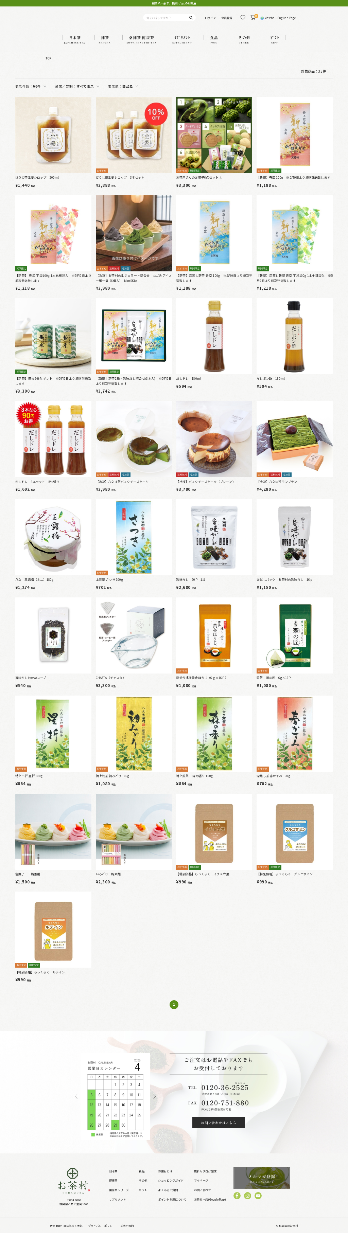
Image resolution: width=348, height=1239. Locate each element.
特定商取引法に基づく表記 (66, 1231)
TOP (48, 64)
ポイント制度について (172, 1205)
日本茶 (113, 1177)
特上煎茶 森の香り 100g (194, 781)
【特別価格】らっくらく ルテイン (40, 978)
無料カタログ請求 (205, 1177)
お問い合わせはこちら (218, 1128)
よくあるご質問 (168, 1195)
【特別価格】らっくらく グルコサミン (285, 880)
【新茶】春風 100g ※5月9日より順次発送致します (293, 183)
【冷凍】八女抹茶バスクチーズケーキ (122, 487)
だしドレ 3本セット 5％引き (37, 487)
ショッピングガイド (171, 1186)
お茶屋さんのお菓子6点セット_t (199, 183)
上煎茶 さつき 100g (109, 585)
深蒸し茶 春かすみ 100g (273, 781)
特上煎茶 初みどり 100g (112, 781)
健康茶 (113, 1186)
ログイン (210, 20)
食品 (141, 1177)
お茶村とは (165, 1177)
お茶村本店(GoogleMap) (210, 1205)
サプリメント (117, 1205)
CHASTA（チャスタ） (111, 683)
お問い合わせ (202, 1195)
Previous (76, 1103)
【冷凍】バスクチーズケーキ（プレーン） (205, 487)
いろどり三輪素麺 (108, 880)
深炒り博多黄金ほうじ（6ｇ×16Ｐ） (202, 683)
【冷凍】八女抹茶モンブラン (277, 487)
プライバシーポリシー (101, 1231)
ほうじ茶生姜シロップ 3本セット (120, 183)
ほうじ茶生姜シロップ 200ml (37, 183)
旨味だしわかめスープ (30, 683)
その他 (143, 1186)
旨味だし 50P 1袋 (190, 585)
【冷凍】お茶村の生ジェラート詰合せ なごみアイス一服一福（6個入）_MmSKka (134, 283)
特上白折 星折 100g (28, 781)
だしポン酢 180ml (271, 384)
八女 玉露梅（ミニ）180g (34, 585)
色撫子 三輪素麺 (27, 880)
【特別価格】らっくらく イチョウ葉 (202, 880)
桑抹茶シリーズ (119, 1195)
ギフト (143, 1195)
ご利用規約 (127, 1231)
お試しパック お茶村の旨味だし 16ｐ (285, 585)
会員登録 (226, 20)
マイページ (201, 1186)
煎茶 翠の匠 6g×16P (274, 683)
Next (154, 1103)
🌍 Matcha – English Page (278, 20)
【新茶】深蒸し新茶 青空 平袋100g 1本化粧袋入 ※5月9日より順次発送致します (295, 283)
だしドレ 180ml (188, 384)
